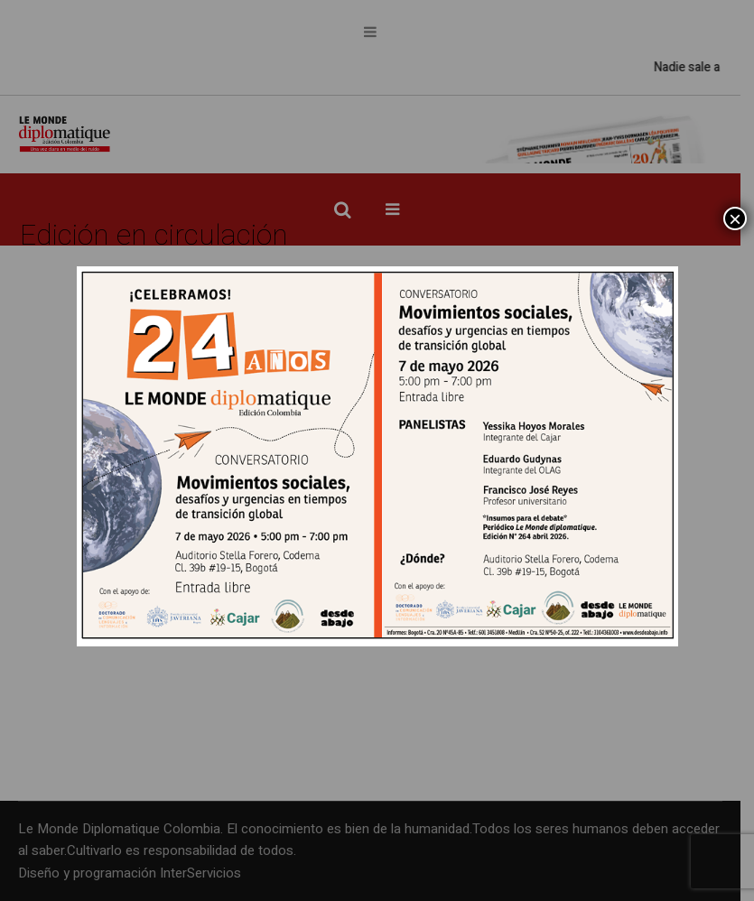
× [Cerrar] (735, 218)
